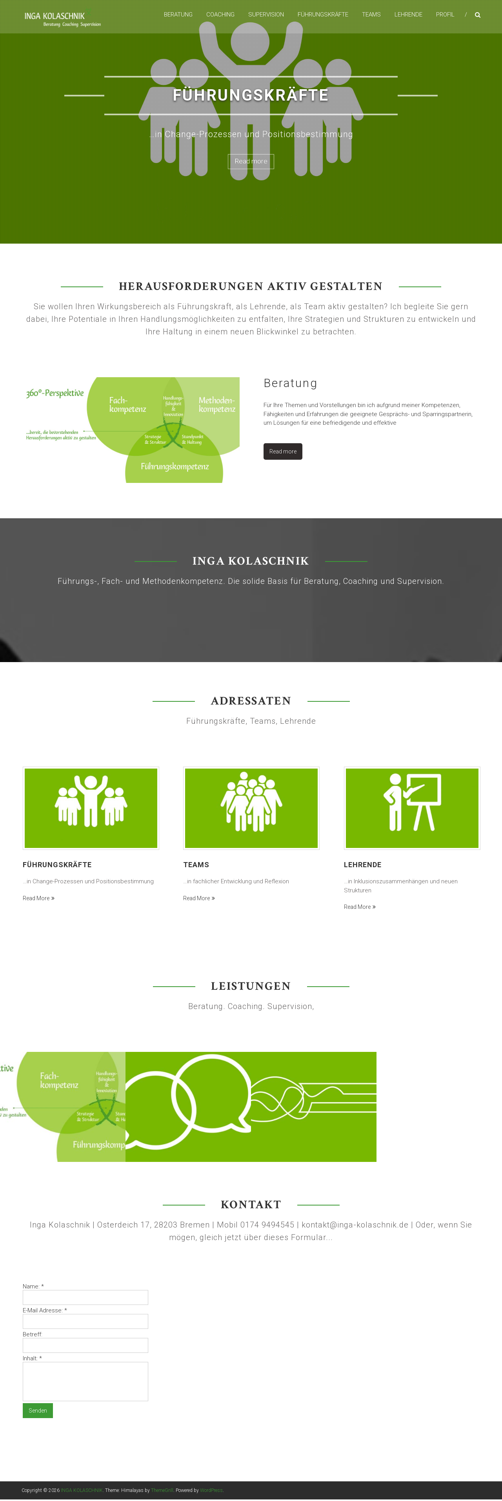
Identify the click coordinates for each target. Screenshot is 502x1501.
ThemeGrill (162, 1492)
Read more (251, 162)
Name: (33, 1288)
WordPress (211, 1492)
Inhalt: (32, 1359)
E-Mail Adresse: (45, 1312)
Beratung (178, 15)
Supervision (266, 15)
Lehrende (408, 15)
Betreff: (32, 1336)
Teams (371, 15)
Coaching (220, 15)
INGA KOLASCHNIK (82, 1492)
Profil (445, 15)
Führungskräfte (323, 15)
